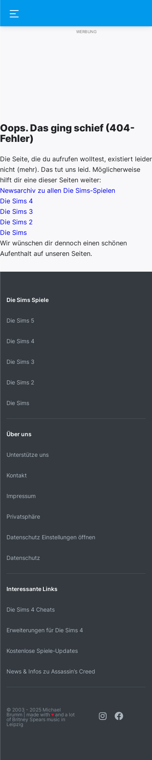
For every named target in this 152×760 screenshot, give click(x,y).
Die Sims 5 (20, 320)
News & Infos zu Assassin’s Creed (50, 671)
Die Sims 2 (16, 222)
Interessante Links (32, 588)
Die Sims (13, 232)
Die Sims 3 (16, 211)
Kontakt (16, 475)
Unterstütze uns (27, 454)
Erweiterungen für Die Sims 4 (44, 630)
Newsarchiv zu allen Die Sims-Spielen (57, 190)
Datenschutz (23, 557)
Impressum (21, 495)
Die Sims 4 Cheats (30, 609)
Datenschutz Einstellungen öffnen (50, 537)
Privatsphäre (23, 516)
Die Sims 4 (16, 201)
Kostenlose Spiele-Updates (42, 650)
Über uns (19, 434)
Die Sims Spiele (27, 299)
